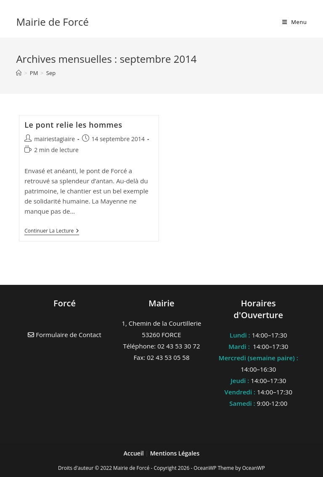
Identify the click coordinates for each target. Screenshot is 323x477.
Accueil (135, 453)
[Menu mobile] (294, 22)
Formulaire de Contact (64, 334)
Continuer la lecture (51, 231)
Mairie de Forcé (52, 22)
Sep (51, 73)
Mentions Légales (175, 453)
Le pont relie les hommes (73, 125)
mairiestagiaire (54, 139)
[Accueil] (18, 73)
